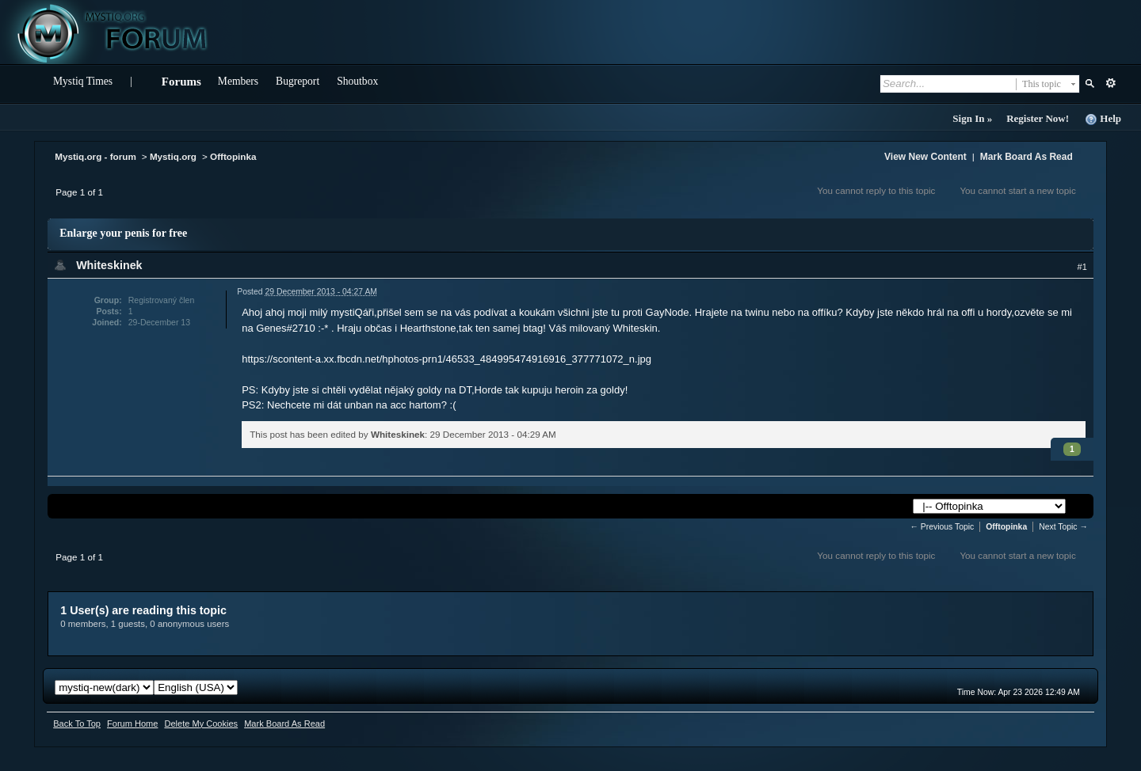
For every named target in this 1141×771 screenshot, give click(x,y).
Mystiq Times (83, 81)
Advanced (1110, 83)
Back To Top (77, 723)
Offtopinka (233, 156)
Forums (181, 81)
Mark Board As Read (1026, 156)
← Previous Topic (942, 526)
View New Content (925, 156)
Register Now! (1037, 118)
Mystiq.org (173, 156)
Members (238, 81)
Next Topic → (1063, 526)
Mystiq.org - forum (95, 156)
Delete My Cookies (201, 723)
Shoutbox (357, 81)
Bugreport (297, 81)
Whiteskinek (109, 265)
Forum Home (132, 723)
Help (1103, 119)
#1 (1082, 267)
